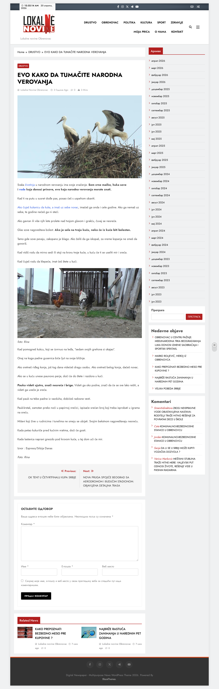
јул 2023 (156, 294)
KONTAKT (177, 32)
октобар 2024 (159, 188)
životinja (30, 185)
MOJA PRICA (142, 32)
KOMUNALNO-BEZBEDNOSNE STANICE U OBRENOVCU (174, 428)
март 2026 (157, 68)
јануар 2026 (158, 82)
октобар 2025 (159, 103)
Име (25, 566)
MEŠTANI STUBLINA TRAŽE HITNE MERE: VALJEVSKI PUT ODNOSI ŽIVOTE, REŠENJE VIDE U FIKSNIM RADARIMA (174, 464)
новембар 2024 (160, 181)
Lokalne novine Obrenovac (34, 90)
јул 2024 (156, 209)
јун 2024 (156, 217)
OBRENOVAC (110, 22)
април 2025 (158, 146)
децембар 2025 (160, 89)
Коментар (28, 524)
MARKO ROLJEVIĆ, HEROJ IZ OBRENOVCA (170, 358)
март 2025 (157, 153)
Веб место (108, 566)
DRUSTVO (90, 22)
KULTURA (146, 22)
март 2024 (157, 238)
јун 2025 (156, 131)
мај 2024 (156, 224)
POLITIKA (129, 22)
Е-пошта (67, 566)
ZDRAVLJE (177, 22)
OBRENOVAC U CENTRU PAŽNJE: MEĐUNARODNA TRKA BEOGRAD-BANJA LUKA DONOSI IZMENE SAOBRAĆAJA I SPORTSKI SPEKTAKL (178, 343)
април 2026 (158, 61)
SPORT (161, 22)
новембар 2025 (160, 96)
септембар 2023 (160, 280)
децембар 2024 (160, 174)
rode (22, 189)
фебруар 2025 (159, 160)
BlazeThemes (109, 679)
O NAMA (160, 32)
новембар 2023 (160, 266)
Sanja (157, 448)
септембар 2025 (160, 110)
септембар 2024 (160, 195)
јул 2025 (156, 124)
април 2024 (158, 231)
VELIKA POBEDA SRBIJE (168, 388)
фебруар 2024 (159, 245)
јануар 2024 (158, 252)
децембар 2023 (160, 259)
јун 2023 (156, 301)
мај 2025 (156, 139)
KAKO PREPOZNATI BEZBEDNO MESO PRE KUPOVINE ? (50, 633)
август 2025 (157, 117)
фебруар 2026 (159, 75)
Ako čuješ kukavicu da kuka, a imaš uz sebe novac (47, 207)
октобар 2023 (159, 273)
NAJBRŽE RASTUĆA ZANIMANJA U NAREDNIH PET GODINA (120, 633)
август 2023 (157, 287)
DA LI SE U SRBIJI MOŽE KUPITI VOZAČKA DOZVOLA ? (174, 450)
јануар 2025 (158, 167)
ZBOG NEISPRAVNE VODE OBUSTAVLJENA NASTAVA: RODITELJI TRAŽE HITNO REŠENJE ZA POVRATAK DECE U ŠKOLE (175, 413)
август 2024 (158, 202)
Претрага (157, 310)
